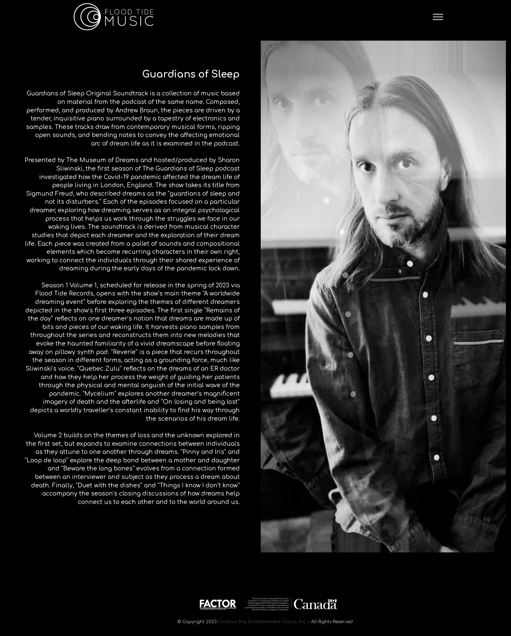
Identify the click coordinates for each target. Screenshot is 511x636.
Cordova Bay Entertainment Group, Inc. (262, 621)
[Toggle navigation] (438, 17)
